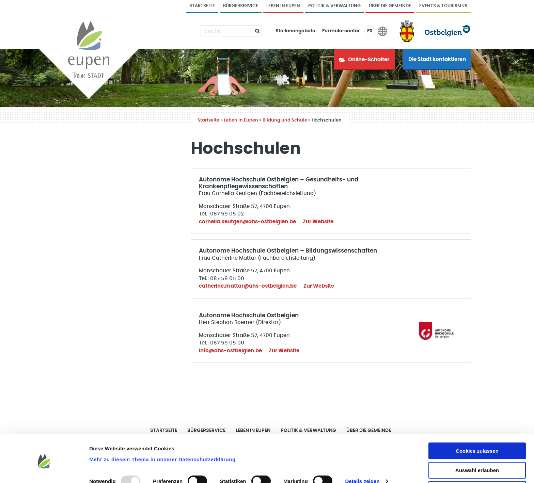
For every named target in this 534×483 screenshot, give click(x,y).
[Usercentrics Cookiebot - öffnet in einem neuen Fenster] (44, 470)
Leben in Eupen (283, 6)
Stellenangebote (295, 31)
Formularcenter (341, 31)
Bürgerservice (240, 6)
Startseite (202, 6)
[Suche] (227, 31)
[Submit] (254, 31)
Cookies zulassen (477, 428)
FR (370, 31)
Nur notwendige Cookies (477, 466)
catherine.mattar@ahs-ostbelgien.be (248, 286)
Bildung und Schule (285, 120)
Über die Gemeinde (390, 6)
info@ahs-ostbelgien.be (230, 350)
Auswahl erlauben (477, 447)
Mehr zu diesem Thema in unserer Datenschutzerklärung (162, 436)
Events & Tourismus (443, 6)
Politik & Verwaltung (334, 6)
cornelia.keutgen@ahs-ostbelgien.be (247, 221)
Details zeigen (362, 458)
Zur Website (318, 221)
